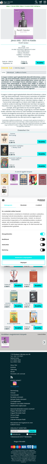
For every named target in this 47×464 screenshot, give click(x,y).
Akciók (12, 372)
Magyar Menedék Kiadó (18, 411)
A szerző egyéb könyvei (23, 172)
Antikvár (13, 367)
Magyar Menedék (19, 441)
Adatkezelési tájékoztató (18, 406)
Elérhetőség (14, 391)
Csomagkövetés (15, 401)
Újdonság (13, 369)
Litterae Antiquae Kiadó (18, 419)
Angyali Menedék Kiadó (17, 413)
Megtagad (23, 262)
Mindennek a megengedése (23, 257)
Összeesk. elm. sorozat (17, 374)
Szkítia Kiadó (14, 417)
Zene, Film (13, 365)
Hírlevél (12, 393)
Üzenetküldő (14, 395)
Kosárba (40, 63)
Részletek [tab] (23, 205)
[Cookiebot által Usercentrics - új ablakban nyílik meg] (37, 200)
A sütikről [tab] (39, 205)
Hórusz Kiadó (14, 415)
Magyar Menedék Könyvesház (6, 3)
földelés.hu (23, 462)
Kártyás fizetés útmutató (18, 399)
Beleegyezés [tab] (8, 205)
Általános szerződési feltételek (20, 403)
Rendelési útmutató (16, 397)
